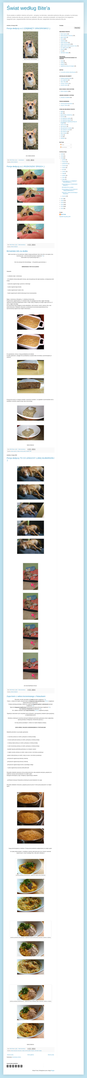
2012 (62, 208)
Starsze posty (51, 1054)
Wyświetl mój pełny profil (64, 216)
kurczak (62, 116)
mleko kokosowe (64, 42)
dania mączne (14, 451)
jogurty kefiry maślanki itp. (66, 115)
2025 (62, 154)
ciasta (62, 61)
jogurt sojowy (64, 37)
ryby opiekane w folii (65, 129)
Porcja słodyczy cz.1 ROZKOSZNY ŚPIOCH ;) (26, 166)
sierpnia (64, 167)
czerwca (64, 171)
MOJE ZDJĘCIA (14, 162)
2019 (62, 156)
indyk (62, 111)
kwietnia (64, 175)
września (64, 165)
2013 (62, 206)
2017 (62, 198)
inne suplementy (64, 80)
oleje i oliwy (63, 81)
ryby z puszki (63, 133)
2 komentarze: (21, 160)
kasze (62, 39)
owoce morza (64, 124)
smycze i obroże (64, 105)
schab (62, 135)
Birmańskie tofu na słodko (17, 251)
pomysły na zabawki (65, 97)
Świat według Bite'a (28, 8)
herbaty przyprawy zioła (66, 78)
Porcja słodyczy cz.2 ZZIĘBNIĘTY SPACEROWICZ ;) (28, 28)
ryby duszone (64, 126)
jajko (62, 113)
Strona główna (30, 1054)
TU (43, 256)
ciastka (62, 62)
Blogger (52, 1070)
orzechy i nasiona (64, 83)
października (65, 163)
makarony (63, 40)
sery (62, 136)
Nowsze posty (10, 1054)
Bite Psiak (63, 214)
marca (63, 177)
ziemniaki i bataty (38, 1050)
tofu (30, 451)
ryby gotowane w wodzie (66, 128)
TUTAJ (46, 701)
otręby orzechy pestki (21, 451)
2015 (62, 202)
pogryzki (62, 64)
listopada (64, 161)
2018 (62, 158)
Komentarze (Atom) (16, 1057)
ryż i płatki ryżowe (65, 47)
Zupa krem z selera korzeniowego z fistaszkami (26, 696)
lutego (63, 179)
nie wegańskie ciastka (65, 118)
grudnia (64, 159)
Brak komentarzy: (22, 244)
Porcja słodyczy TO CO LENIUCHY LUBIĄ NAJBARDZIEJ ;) (70, 190)
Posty (62, 144)
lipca (63, 169)
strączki (27, 451)
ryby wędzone (64, 131)
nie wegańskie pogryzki (66, 120)
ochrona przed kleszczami (66, 103)
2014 (62, 204)
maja (63, 173)
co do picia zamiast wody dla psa (68, 72)
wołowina (63, 138)
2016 (62, 200)
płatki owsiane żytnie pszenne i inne (69, 46)
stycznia (64, 196)
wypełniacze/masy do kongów (67, 66)
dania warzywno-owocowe (16, 1050)
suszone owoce (64, 85)
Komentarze (63, 147)
